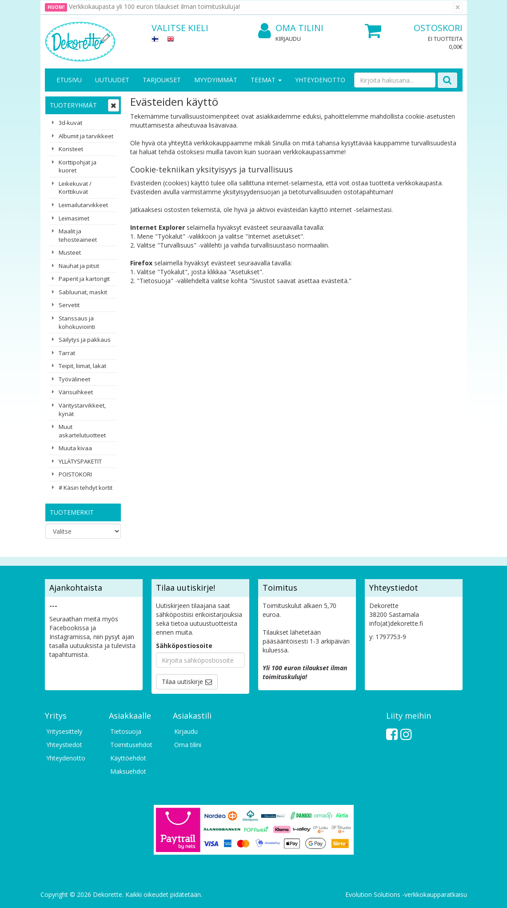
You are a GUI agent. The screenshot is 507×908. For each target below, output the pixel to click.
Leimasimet (74, 218)
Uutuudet (112, 80)
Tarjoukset (162, 80)
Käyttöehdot (128, 758)
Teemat (266, 80)
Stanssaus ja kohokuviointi (77, 322)
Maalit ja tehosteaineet (78, 235)
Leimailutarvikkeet (83, 205)
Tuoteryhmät (73, 105)
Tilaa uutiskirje (182, 681)
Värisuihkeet (76, 392)
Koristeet (71, 149)
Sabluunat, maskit (83, 292)
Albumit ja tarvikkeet (86, 136)
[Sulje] (458, 7)
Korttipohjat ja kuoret (77, 166)
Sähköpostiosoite (184, 645)
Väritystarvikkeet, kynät (82, 409)
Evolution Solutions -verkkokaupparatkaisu (406, 894)
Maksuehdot (128, 771)
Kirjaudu (288, 39)
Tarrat (67, 353)
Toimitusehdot (131, 744)
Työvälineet (74, 379)
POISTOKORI (75, 474)
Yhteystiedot (64, 744)
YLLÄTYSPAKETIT (80, 461)
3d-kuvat (70, 123)
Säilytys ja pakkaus (85, 340)
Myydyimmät (215, 80)
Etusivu (69, 80)
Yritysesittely (64, 731)
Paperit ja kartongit (84, 279)
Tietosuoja (125, 731)
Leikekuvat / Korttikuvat (75, 188)
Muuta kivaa (75, 448)
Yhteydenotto (320, 80)
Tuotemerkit (72, 512)
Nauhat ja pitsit (79, 266)
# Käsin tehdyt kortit (85, 488)
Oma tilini (290, 28)
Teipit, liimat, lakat (82, 366)
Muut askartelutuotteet (82, 431)
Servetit (69, 305)
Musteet (70, 252)
